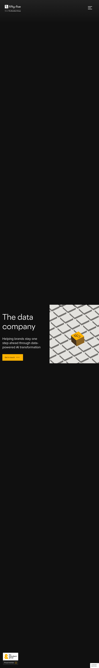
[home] (13, 8)
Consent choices (94, 665)
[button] (90, 8)
